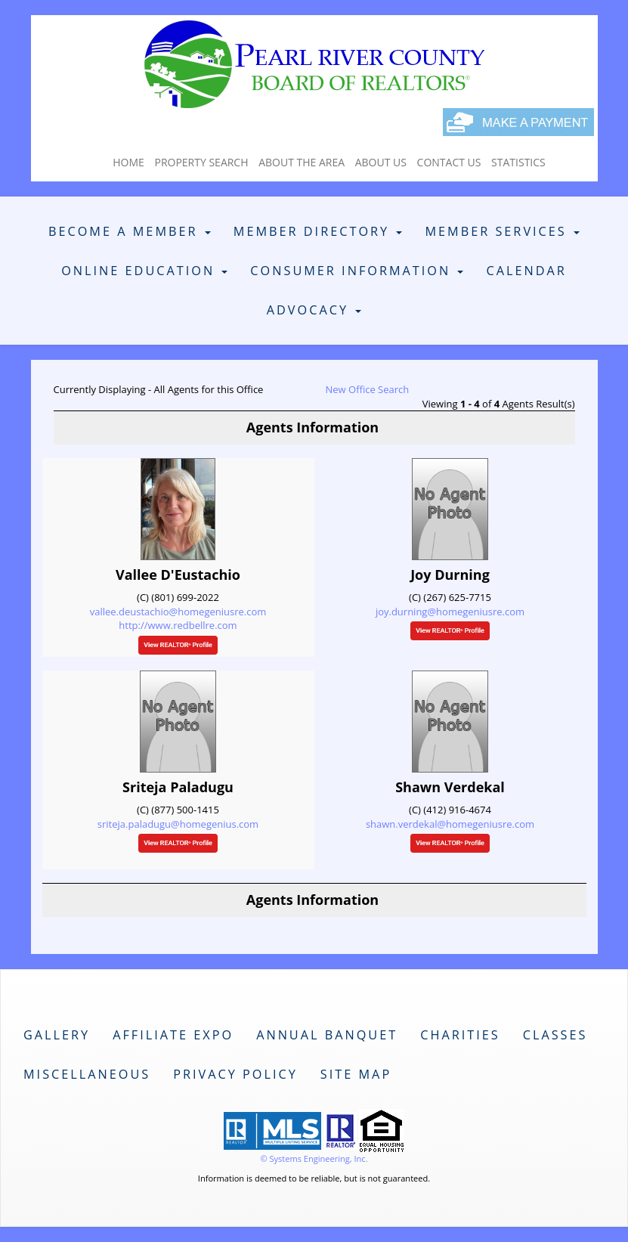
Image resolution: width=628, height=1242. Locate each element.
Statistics (518, 162)
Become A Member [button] (129, 231)
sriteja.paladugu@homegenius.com (177, 824)
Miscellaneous (86, 1074)
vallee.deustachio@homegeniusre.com (178, 611)
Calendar (526, 270)
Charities (460, 1035)
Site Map (355, 1074)
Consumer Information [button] (356, 270)
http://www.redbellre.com (178, 625)
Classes (555, 1035)
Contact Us (449, 162)
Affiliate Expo (173, 1035)
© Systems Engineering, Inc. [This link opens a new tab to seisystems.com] (313, 1158)
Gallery (56, 1035)
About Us (381, 162)
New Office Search (368, 389)
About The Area (301, 162)
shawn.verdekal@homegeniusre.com (450, 824)
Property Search (201, 162)
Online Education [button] (144, 270)
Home (128, 162)
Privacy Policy (235, 1074)
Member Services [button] (502, 231)
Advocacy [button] (314, 310)
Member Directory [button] (318, 231)
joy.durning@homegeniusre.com (450, 611)
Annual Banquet (327, 1035)
